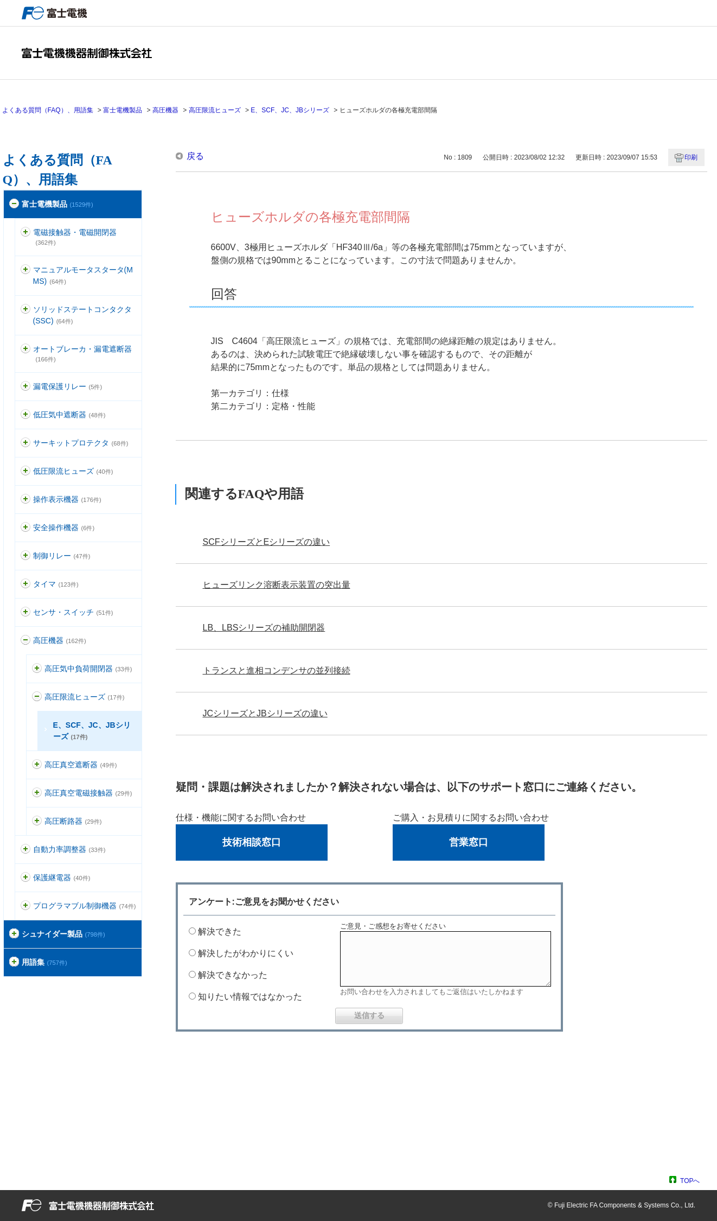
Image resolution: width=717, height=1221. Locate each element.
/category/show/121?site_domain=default (25, 877)
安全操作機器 (64, 527)
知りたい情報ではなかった (250, 996)
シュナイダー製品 (63, 934)
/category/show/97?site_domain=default (25, 556)
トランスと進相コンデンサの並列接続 (276, 670)
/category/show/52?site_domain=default (25, 612)
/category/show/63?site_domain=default (25, 443)
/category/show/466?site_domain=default (25, 906)
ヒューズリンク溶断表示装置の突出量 (276, 584)
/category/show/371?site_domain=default (14, 934)
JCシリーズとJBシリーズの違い (265, 713)
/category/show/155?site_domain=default (37, 821)
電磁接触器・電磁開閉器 (75, 237)
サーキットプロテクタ (81, 442)
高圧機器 (165, 110)
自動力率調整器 (69, 849)
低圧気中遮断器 (69, 414)
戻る (195, 156)
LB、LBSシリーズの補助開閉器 (264, 627)
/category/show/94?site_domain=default (25, 849)
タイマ (56, 584)
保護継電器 (62, 877)
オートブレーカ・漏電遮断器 (82, 354)
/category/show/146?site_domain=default (25, 640)
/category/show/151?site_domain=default (37, 765)
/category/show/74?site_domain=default (25, 309)
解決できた (219, 931)
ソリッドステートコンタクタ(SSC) (82, 315)
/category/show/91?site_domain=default (25, 527)
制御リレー (62, 555)
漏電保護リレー (68, 386)
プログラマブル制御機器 (84, 905)
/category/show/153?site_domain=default (37, 793)
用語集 (44, 962)
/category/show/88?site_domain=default (25, 270)
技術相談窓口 (251, 842)
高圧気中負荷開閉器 (88, 668)
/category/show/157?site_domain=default (25, 499)
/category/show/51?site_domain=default (14, 204)
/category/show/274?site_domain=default (14, 962)
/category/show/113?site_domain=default (25, 471)
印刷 (690, 157)
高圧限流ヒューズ (215, 110)
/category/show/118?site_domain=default (25, 386)
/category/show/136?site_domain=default (25, 232)
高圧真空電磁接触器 (88, 792)
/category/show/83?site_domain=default (25, 584)
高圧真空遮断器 (80, 764)
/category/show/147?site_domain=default (37, 669)
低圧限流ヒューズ (73, 471)
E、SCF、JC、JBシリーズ (290, 110)
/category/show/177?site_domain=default (25, 349)
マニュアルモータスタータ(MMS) (83, 275)
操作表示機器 (67, 499)
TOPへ (690, 1180)
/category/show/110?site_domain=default (25, 415)
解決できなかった (232, 975)
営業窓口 (468, 842)
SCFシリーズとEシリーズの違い (266, 541)
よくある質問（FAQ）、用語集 (47, 110)
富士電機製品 (122, 110)
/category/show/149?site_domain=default (37, 697)
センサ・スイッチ (73, 612)
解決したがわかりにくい (245, 953)
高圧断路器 (73, 821)
